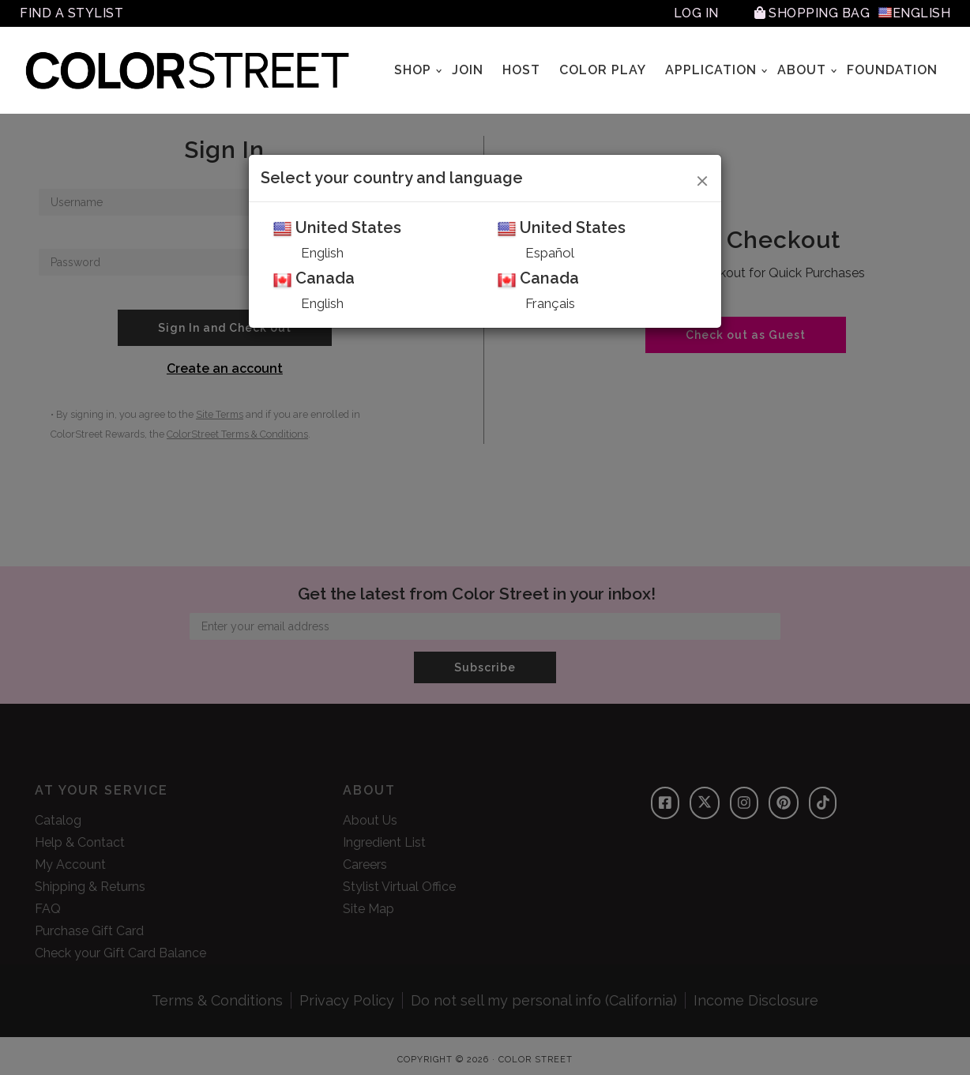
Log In (696, 13)
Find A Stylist (71, 13)
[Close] (702, 178)
